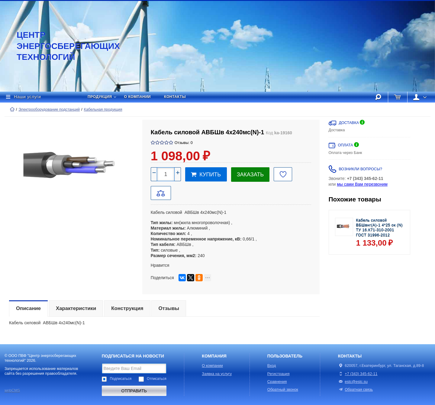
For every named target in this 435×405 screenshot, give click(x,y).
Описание (28, 308)
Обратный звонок (282, 389)
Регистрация (278, 374)
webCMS (12, 390)
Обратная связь (355, 389)
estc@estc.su (356, 382)
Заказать (250, 174)
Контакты (175, 97)
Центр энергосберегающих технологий (62, 46)
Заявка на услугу (217, 374)
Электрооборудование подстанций (49, 109)
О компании (137, 97)
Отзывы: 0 (184, 143)
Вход (271, 366)
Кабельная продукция (103, 109)
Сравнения (277, 382)
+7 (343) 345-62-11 (361, 374)
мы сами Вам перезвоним (362, 184)
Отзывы (168, 308)
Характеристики (76, 308)
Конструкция (127, 308)
